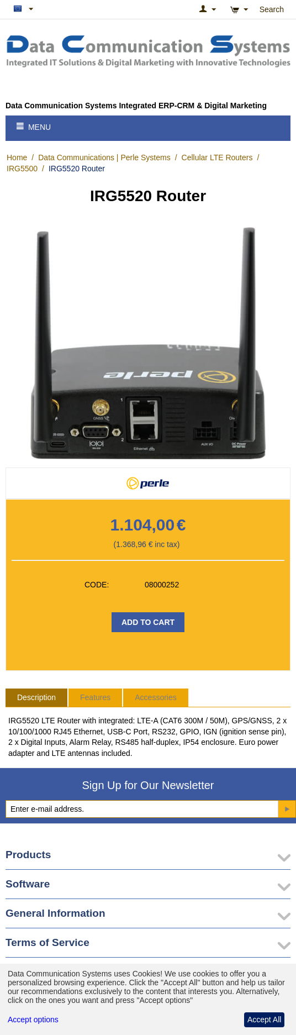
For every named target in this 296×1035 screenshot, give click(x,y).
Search (272, 9)
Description (36, 697)
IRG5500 (22, 168)
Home (17, 157)
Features (95, 697)
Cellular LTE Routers (217, 157)
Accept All (264, 1019)
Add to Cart (148, 622)
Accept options (33, 1019)
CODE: (96, 584)
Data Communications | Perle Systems (104, 157)
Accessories (155, 697)
